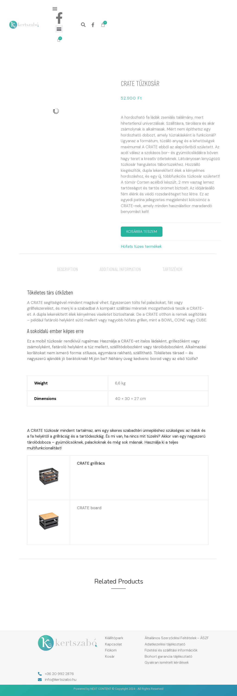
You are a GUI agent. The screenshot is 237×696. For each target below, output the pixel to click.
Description (67, 269)
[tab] (67, 269)
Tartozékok (172, 269)
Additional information (120, 269)
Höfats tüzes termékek (141, 246)
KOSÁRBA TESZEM (141, 231)
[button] (55, 8)
